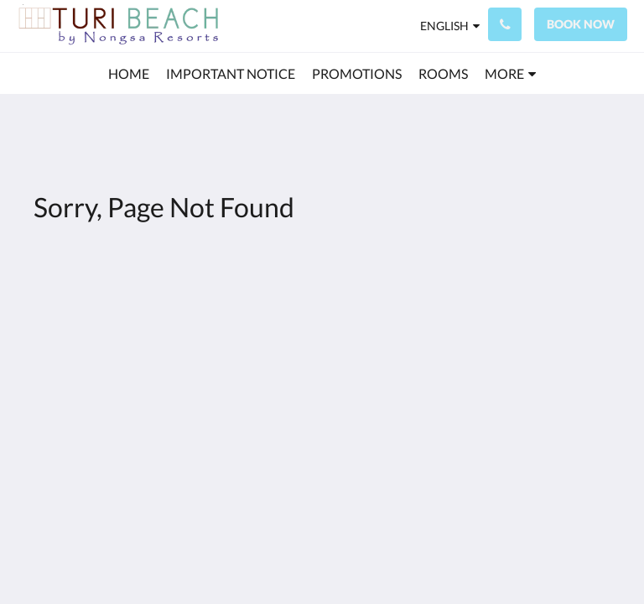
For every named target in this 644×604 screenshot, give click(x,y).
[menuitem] (128, 74)
